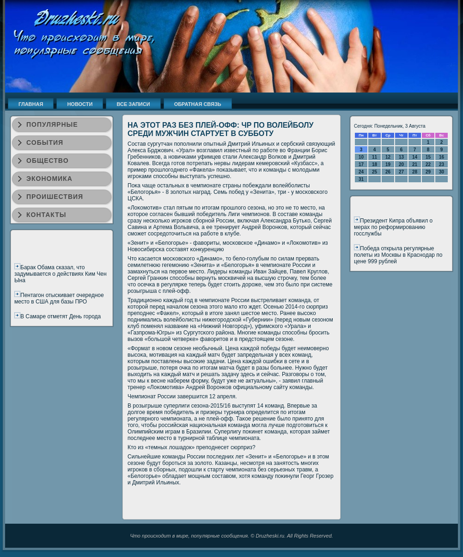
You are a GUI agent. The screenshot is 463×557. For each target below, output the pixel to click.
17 (361, 164)
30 (441, 171)
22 (428, 164)
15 (428, 157)
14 (414, 157)
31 (361, 179)
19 (387, 164)
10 (361, 157)
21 (414, 164)
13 (401, 157)
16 (441, 157)
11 (374, 157)
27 (401, 171)
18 (374, 164)
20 (401, 164)
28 (414, 171)
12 (387, 157)
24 (361, 171)
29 (428, 171)
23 (441, 164)
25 (374, 171)
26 (387, 171)
